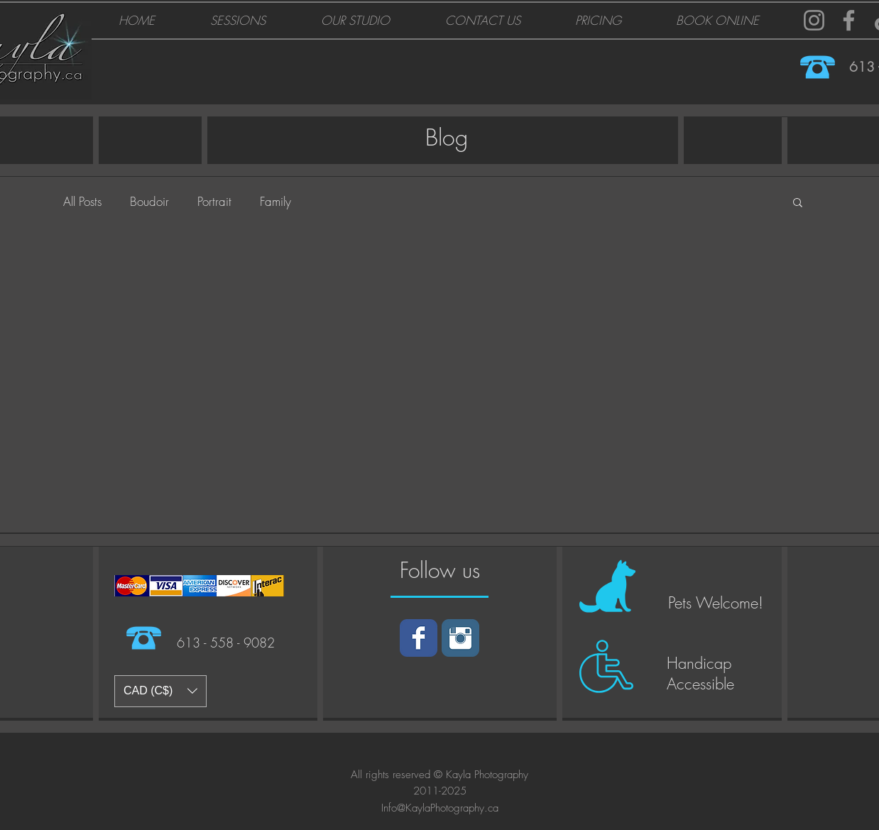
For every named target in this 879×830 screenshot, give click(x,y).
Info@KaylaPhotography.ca (439, 808)
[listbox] (160, 691)
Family (275, 201)
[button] (797, 203)
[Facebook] (849, 20)
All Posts (82, 201)
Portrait (214, 201)
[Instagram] (814, 20)
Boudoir (149, 201)
